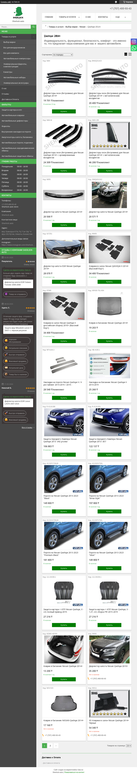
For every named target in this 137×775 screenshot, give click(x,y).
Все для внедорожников (14, 47)
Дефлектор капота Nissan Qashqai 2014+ (62, 212)
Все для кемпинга (11, 53)
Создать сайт (6, 2)
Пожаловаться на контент (74, 772)
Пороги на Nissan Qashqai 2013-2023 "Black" (60, 497)
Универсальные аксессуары (16, 83)
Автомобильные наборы (14, 77)
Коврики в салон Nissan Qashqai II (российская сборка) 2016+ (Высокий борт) (60, 325)
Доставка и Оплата (10, 99)
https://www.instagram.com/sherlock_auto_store (18, 245)
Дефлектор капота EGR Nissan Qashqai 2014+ (62, 267)
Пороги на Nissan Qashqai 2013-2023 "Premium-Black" (60, 553)
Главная (49, 17)
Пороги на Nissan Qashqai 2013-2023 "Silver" (106, 553)
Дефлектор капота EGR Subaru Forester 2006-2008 (18, 283)
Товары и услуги (9, 36)
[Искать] (33, 27)
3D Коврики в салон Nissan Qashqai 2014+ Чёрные (109, 721)
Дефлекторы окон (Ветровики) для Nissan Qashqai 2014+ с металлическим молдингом (109, 96)
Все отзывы (27, 427)
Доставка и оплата (51, 763)
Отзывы (5, 94)
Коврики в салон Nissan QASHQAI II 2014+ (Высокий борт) (109, 267)
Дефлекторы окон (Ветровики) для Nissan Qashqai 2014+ (63, 94)
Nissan (83, 27)
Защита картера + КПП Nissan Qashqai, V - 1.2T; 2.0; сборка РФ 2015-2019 (109, 610)
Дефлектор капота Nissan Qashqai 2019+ (108, 666)
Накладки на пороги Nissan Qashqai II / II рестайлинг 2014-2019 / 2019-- (62, 383)
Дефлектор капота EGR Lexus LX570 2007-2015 (17, 402)
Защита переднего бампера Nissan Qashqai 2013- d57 (105, 440)
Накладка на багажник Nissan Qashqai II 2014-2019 (108, 383)
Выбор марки (9, 42)
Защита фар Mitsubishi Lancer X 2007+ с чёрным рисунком (18, 329)
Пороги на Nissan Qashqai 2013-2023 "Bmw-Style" (106, 497)
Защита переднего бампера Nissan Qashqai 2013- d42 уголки (60, 440)
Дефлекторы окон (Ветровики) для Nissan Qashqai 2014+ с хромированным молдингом (63, 155)
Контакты (103, 17)
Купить (64, 111)
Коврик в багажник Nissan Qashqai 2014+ (108, 323)
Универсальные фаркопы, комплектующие (15, 65)
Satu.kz (80, 770)
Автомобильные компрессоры (17, 58)
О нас (4, 88)
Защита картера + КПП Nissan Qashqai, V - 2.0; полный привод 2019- (63, 610)
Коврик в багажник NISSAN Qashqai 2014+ (63, 720)
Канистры (7, 72)
